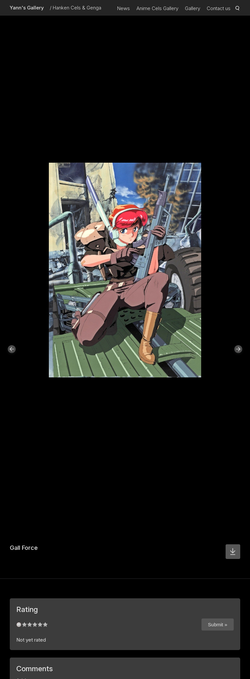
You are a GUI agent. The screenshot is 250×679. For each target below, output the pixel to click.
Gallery (192, 8)
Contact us (218, 8)
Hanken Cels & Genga (77, 8)
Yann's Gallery (27, 8)
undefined (18, 624)
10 (45, 624)
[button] (12, 349)
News (123, 8)
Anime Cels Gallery (157, 8)
